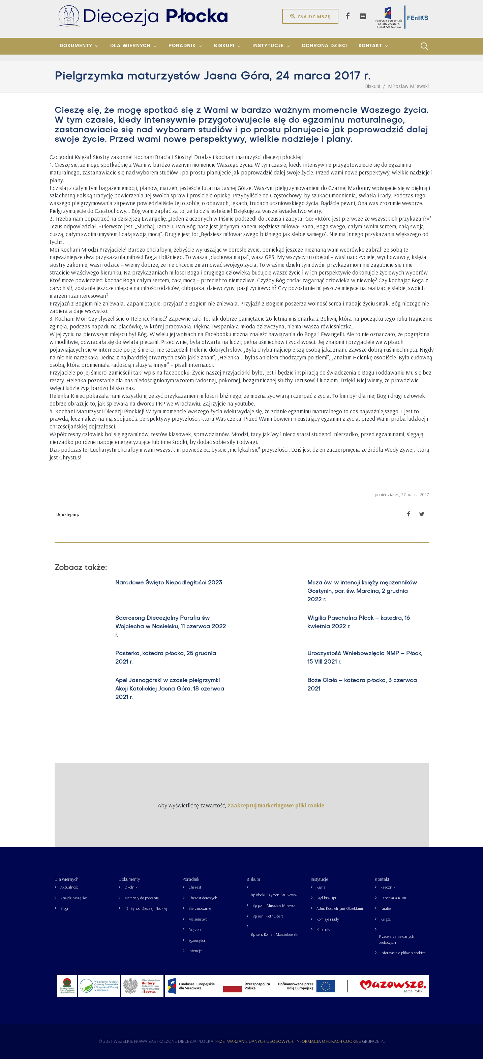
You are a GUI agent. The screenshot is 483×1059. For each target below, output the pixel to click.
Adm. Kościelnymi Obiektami (339, 908)
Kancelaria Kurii (393, 897)
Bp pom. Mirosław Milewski (274, 905)
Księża (386, 919)
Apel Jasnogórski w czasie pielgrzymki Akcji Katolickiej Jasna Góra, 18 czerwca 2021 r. (169, 689)
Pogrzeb (194, 929)
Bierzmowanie (199, 908)
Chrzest (194, 887)
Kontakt (382, 879)
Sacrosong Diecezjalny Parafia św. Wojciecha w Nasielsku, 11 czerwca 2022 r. (170, 627)
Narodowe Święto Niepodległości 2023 (168, 583)
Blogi (64, 908)
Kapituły (323, 929)
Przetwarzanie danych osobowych (396, 939)
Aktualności (70, 887)
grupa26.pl (373, 1041)
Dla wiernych (67, 879)
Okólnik (131, 887)
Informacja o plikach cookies (403, 952)
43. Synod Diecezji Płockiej (145, 908)
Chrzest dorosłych (202, 897)
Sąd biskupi (326, 897)
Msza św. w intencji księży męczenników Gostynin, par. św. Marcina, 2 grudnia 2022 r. (362, 591)
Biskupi (253, 879)
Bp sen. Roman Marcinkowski (274, 934)
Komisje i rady (327, 919)
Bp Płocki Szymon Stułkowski (275, 894)
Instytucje (319, 879)
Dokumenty (129, 879)
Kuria (320, 887)
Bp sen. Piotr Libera (267, 916)
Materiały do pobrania (141, 897)
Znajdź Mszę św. (74, 897)
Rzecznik (388, 887)
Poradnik (191, 879)
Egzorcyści (196, 940)
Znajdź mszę (310, 16)
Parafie (386, 908)
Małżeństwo (197, 919)
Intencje (195, 950)
